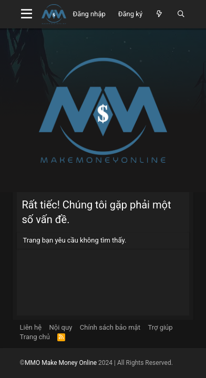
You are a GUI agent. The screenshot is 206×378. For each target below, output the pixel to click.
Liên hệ (31, 327)
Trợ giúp (160, 327)
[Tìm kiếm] (181, 14)
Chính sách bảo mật (110, 327)
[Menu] (27, 14)
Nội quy (61, 327)
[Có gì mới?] (159, 14)
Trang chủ (35, 337)
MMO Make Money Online (61, 362)
